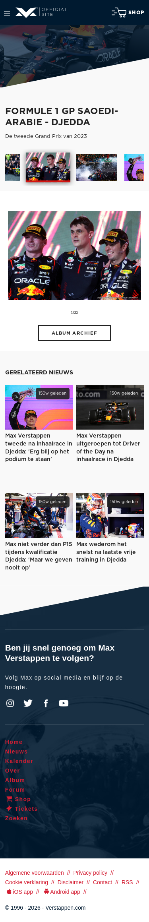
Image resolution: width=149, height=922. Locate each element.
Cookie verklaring (26, 882)
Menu (7, 13)
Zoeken (16, 818)
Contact (102, 882)
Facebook (46, 703)
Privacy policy (90, 873)
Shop (128, 12)
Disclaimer (70, 882)
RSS (127, 882)
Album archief (75, 333)
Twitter (28, 703)
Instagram (10, 703)
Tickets (21, 809)
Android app (61, 892)
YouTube (63, 703)
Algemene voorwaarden (34, 873)
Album (15, 780)
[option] (48, 167)
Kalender (19, 761)
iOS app (19, 892)
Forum (15, 789)
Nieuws (16, 751)
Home (14, 742)
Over (12, 770)
